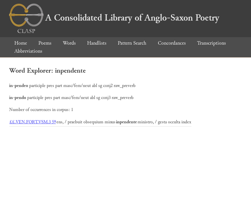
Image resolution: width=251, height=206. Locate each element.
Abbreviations (28, 51)
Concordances (172, 43)
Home (20, 43)
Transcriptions (211, 43)
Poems (44, 43)
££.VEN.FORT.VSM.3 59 (32, 122)
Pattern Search (132, 43)
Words (69, 43)
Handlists (96, 43)
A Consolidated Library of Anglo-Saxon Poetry (114, 17)
